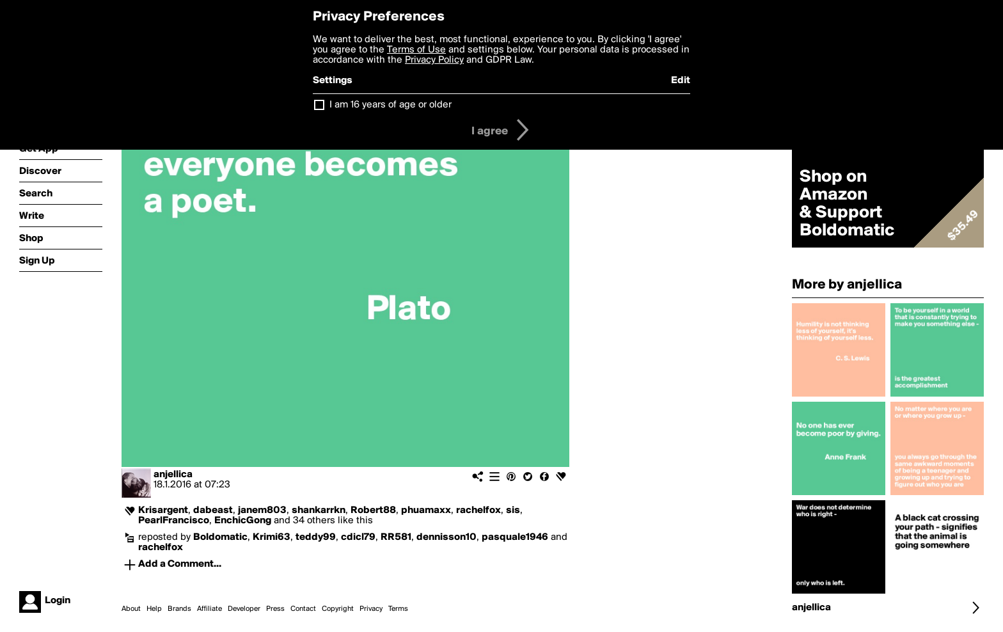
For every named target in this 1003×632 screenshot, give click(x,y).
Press (275, 609)
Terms (398, 609)
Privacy (371, 609)
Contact (303, 609)
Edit (680, 80)
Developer (244, 609)
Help (154, 609)
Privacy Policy (434, 60)
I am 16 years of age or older (390, 105)
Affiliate (209, 609)
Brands (179, 609)
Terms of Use (416, 50)
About (131, 609)
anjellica (173, 475)
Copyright (338, 609)
